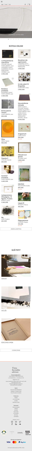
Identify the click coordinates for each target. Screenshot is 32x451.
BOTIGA (16, 414)
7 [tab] (24, 39)
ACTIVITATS (16, 413)
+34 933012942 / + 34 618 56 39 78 (16, 377)
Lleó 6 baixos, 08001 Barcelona (16, 376)
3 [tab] (13, 39)
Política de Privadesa (16, 389)
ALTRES (16, 400)
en (6, 4)
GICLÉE (16, 410)
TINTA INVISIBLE (16, 407)
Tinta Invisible (16, 367)
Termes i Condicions (16, 391)
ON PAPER (16, 416)
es (10, 4)
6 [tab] (21, 39)
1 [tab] (8, 39)
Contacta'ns (16, 350)
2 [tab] (11, 39)
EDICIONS (16, 411)
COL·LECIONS (16, 399)
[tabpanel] (16, 22)
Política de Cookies (16, 392)
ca (2, 4)
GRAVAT (16, 408)
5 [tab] (18, 39)
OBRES (16, 397)
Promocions (16, 402)
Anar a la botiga (16, 229)
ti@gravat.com (16, 379)
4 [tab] (16, 39)
